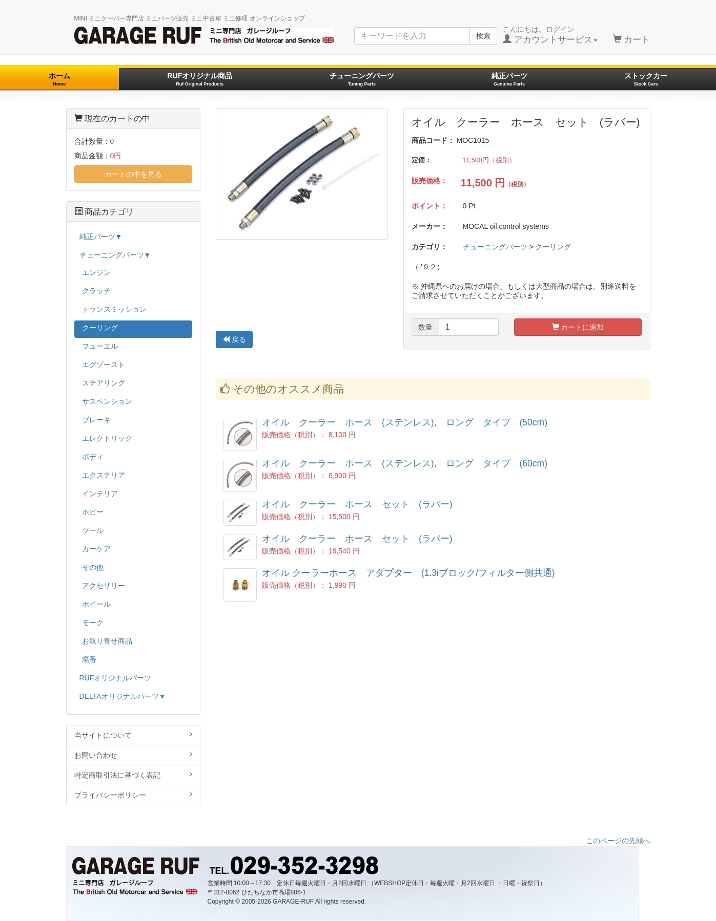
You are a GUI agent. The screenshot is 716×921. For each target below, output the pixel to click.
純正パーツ (509, 79)
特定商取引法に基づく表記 (133, 774)
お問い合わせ (133, 755)
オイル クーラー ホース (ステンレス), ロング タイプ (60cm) (404, 463)
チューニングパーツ (362, 79)
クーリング (553, 247)
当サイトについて (133, 735)
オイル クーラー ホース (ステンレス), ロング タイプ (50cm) (404, 422)
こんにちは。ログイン (550, 35)
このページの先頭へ (618, 841)
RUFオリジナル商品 (199, 79)
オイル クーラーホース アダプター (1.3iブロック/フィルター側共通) (408, 573)
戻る (234, 339)
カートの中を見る (133, 174)
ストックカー (645, 79)
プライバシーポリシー (133, 794)
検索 (483, 36)
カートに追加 (578, 327)
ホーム (59, 79)
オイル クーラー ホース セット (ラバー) (357, 504)
